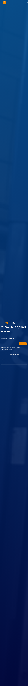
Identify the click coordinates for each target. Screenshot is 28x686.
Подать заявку (22, 343)
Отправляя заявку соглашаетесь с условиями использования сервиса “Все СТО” (12, 359)
